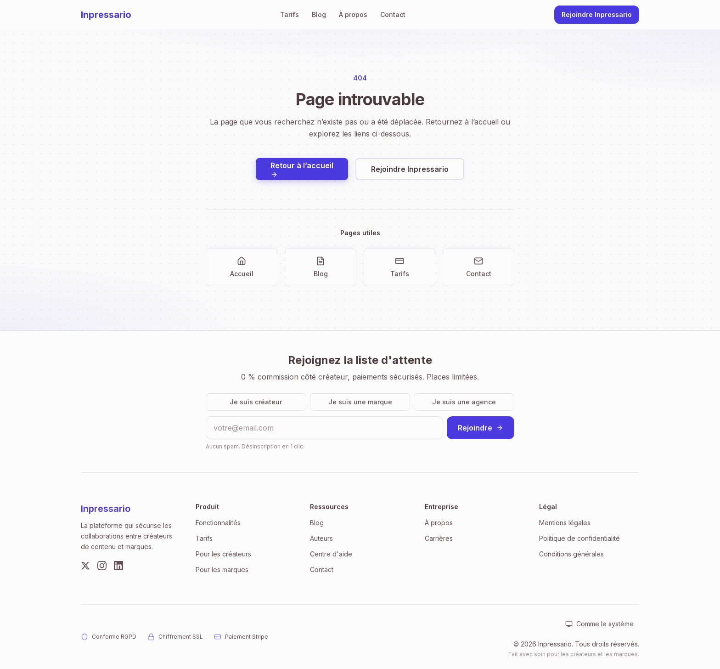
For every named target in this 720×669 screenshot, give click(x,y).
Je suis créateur (256, 402)
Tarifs (289, 14)
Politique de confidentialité (579, 538)
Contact (392, 14)
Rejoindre (480, 427)
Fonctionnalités (218, 523)
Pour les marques (222, 569)
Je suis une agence (464, 402)
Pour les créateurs (223, 554)
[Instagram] (102, 565)
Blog (319, 14)
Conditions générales (571, 554)
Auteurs (321, 538)
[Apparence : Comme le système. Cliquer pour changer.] (599, 624)
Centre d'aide (331, 554)
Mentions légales (565, 523)
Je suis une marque (360, 402)
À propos (353, 14)
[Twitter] (85, 565)
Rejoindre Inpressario (597, 14)
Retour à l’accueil (301, 169)
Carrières (439, 538)
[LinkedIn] (118, 565)
